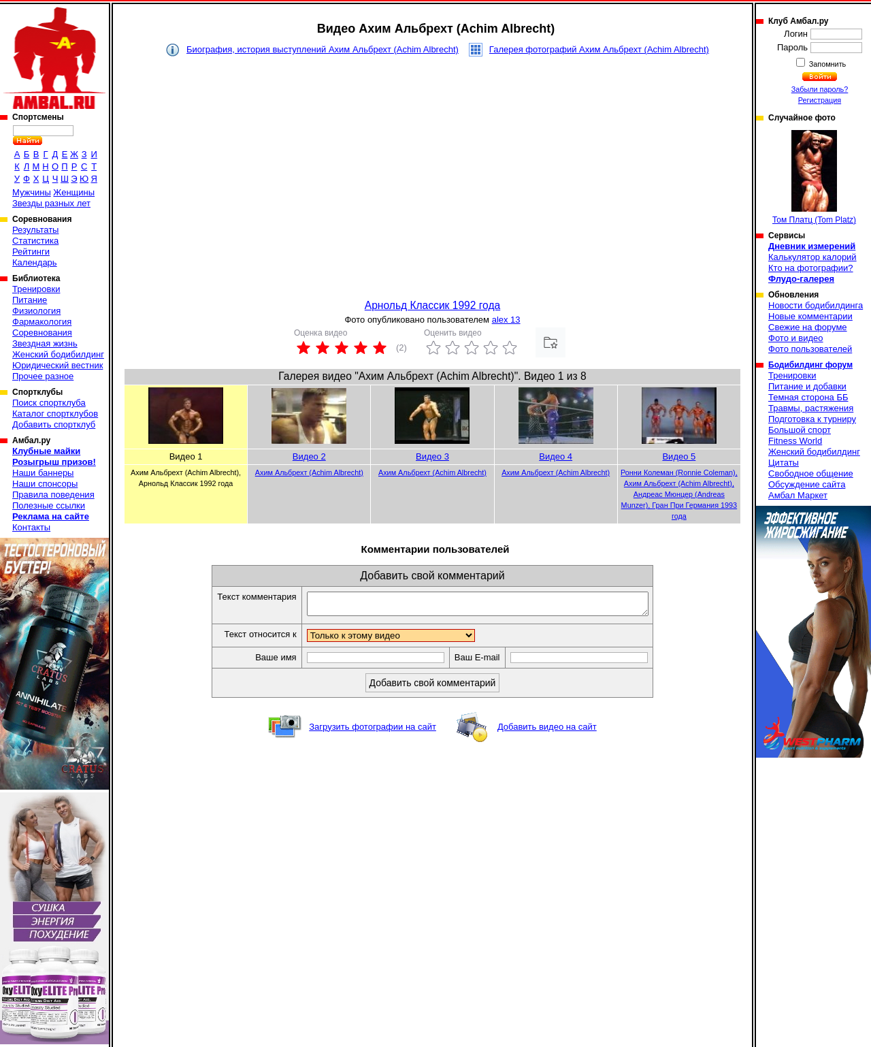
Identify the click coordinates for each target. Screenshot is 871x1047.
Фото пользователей (810, 349)
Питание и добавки (807, 386)
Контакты (31, 527)
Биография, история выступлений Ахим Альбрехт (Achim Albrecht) (322, 49)
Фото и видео (795, 338)
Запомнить (827, 64)
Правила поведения (53, 494)
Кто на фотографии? (810, 268)
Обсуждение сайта (806, 484)
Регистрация (819, 100)
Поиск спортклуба (49, 403)
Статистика (35, 241)
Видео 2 (309, 456)
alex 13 (506, 320)
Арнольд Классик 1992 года (432, 305)
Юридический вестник (57, 365)
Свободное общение (810, 473)
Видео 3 (432, 456)
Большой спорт (799, 430)
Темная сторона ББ (808, 397)
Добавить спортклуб (53, 424)
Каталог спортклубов (55, 413)
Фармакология (41, 322)
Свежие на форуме (807, 327)
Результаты (35, 230)
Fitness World (795, 441)
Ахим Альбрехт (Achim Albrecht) (309, 472)
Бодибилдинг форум (810, 365)
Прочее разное (42, 376)
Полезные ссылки (48, 505)
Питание (29, 300)
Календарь (34, 262)
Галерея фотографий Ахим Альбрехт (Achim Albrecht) (599, 49)
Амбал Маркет (797, 495)
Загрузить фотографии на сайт (372, 731)
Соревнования (42, 332)
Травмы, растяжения (810, 408)
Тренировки (36, 289)
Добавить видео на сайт (547, 731)
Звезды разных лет (51, 203)
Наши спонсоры (45, 484)
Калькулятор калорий (812, 257)
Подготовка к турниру (812, 419)
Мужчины (31, 192)
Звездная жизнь (45, 343)
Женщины (74, 192)
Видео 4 (555, 456)
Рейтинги (31, 251)
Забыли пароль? (820, 89)
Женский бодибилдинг (58, 354)
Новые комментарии (810, 316)
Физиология (36, 311)
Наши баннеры (42, 473)
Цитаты (783, 462)
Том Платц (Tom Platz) (814, 177)
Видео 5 (678, 456)
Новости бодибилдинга (815, 305)
